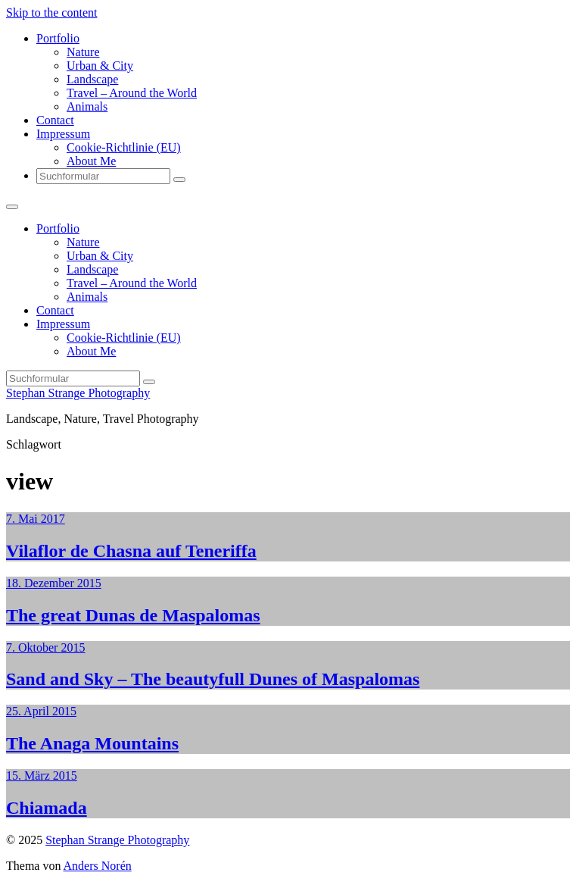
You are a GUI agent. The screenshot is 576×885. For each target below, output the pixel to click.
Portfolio (57, 38)
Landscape (92, 79)
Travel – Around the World (132, 92)
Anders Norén (98, 865)
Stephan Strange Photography (78, 392)
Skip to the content (51, 12)
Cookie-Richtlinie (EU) (124, 147)
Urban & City (100, 65)
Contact (55, 120)
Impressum (63, 133)
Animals (87, 106)
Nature (83, 51)
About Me (91, 161)
